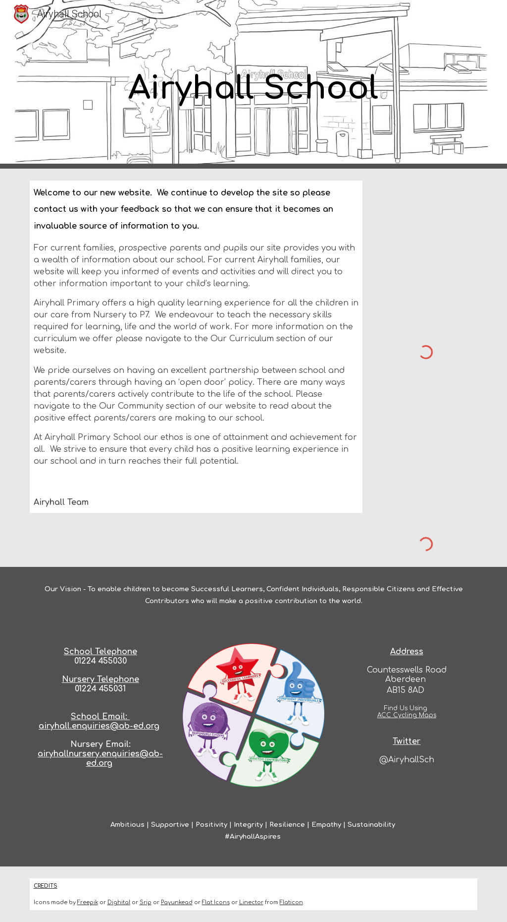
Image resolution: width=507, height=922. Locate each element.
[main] (253, 85)
